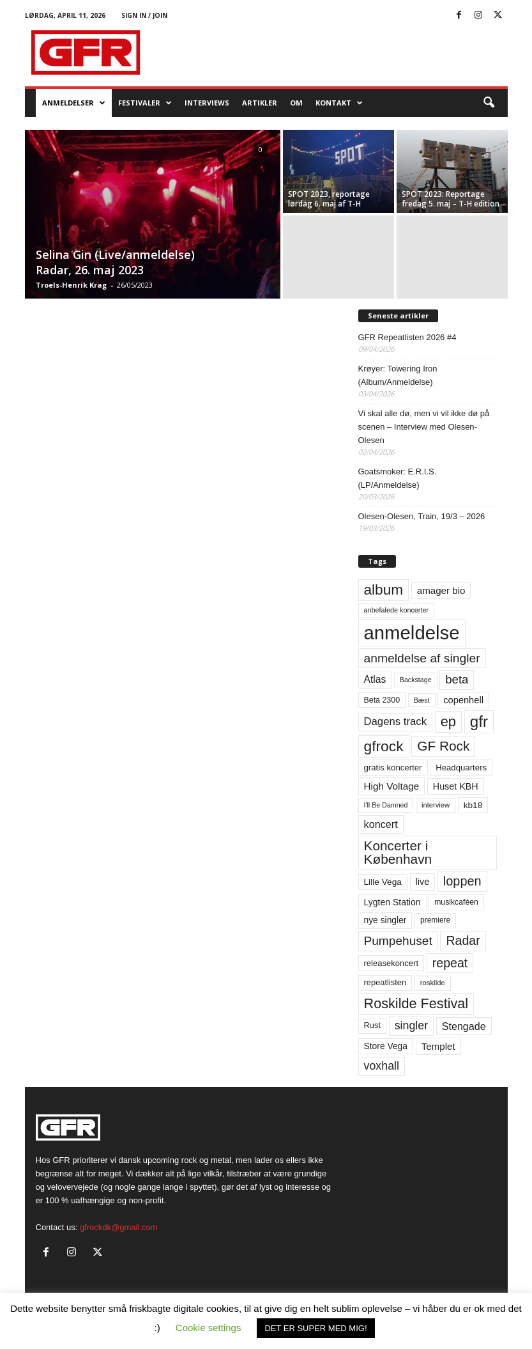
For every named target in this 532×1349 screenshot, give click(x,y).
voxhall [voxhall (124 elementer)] (382, 1065)
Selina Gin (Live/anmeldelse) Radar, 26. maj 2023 (115, 262)
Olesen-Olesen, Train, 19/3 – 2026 (421, 516)
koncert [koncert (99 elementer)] (381, 824)
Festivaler (145, 103)
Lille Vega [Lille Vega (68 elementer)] (383, 882)
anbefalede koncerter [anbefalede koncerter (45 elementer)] (396, 610)
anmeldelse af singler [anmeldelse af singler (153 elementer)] (422, 658)
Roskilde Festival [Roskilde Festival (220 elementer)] (416, 1003)
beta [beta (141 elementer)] (456, 679)
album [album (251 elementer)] (384, 590)
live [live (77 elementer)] (423, 882)
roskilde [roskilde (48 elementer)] (432, 982)
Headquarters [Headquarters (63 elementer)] (461, 767)
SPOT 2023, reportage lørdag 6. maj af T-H (329, 199)
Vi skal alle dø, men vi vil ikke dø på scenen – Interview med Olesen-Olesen (424, 427)
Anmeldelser (73, 103)
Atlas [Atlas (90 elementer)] (375, 679)
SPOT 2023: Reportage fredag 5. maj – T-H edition (450, 199)
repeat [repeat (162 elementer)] (450, 963)
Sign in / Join (144, 15)
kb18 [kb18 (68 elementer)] (473, 805)
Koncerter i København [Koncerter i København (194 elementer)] (398, 852)
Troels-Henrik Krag (71, 285)
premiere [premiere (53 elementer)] (435, 920)
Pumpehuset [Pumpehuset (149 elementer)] (398, 940)
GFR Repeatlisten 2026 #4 (407, 337)
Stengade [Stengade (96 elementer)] (464, 1026)
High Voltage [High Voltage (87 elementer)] (392, 786)
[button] (489, 103)
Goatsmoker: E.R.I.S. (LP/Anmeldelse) (397, 478)
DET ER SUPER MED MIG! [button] (315, 1328)
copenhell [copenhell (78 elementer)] (463, 700)
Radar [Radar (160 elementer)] (463, 940)
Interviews (207, 102)
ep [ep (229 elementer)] (448, 721)
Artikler (259, 102)
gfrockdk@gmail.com (119, 1227)
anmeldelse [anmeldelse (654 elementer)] (412, 632)
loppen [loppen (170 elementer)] (462, 881)
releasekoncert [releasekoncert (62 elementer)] (391, 963)
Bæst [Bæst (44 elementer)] (422, 700)
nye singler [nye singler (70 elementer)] (385, 920)
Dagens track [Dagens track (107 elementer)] (395, 721)
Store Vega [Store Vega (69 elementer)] (386, 1046)
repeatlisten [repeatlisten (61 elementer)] (385, 982)
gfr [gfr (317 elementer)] (479, 721)
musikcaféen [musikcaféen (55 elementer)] (456, 902)
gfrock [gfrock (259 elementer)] (384, 746)
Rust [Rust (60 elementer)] (372, 1025)
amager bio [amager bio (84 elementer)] (441, 590)
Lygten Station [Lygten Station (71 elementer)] (392, 902)
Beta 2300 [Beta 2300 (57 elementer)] (382, 700)
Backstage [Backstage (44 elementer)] (416, 679)
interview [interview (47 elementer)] (436, 805)
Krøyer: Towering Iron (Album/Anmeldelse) (397, 375)
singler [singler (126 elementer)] (412, 1025)
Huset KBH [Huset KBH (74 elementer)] (455, 786)
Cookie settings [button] (208, 1327)
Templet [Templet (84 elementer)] (438, 1046)
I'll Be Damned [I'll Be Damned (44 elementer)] (386, 805)
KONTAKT (339, 103)
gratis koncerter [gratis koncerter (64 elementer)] (393, 767)
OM (296, 102)
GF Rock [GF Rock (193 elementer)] (443, 745)
